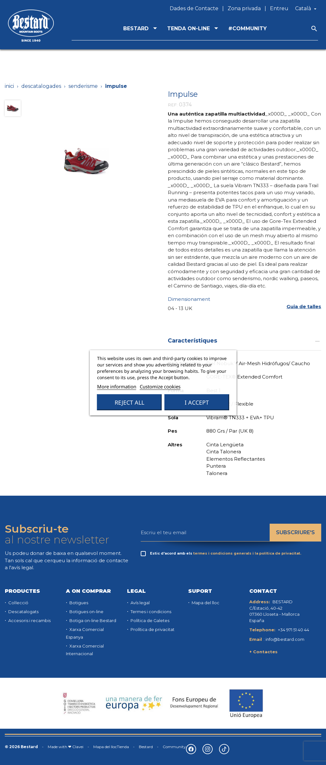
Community (174, 746)
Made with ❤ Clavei (65, 746)
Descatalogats (23, 611)
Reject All (129, 402)
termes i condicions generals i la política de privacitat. (247, 553)
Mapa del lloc (205, 602)
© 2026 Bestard (21, 746)
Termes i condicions (150, 611)
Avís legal (140, 602)
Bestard (146, 746)
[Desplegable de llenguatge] (306, 8)
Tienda (123, 746)
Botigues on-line (85, 611)
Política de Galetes (149, 620)
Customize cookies (160, 386)
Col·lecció (17, 602)
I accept (197, 402)
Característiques (244, 340)
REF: (173, 104)
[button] (304, 306)
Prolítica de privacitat (152, 629)
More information (116, 386)
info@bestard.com (285, 639)
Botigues (78, 602)
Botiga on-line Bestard (92, 620)
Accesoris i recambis (29, 620)
